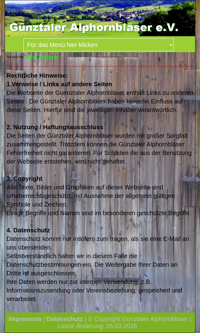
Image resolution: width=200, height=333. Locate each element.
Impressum (25, 319)
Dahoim (31, 57)
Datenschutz (49, 57)
